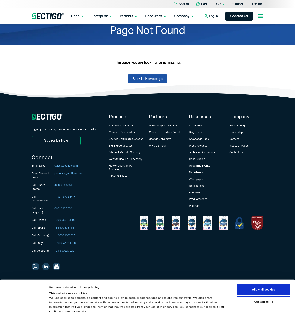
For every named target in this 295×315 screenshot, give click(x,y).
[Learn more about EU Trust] (239, 223)
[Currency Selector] (219, 4)
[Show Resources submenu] (166, 16)
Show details (58, 307)
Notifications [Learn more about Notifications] (196, 186)
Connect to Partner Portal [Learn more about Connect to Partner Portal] (164, 132)
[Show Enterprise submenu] (111, 16)
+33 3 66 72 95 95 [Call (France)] (64, 220)
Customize (263, 283)
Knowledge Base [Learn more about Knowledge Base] (199, 139)
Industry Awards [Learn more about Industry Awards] (239, 146)
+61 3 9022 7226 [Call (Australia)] (64, 251)
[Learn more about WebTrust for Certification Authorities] (160, 223)
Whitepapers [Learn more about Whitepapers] (196, 179)
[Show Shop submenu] (82, 16)
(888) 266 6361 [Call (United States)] (63, 185)
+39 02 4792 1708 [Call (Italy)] (65, 243)
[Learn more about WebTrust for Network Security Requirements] (144, 223)
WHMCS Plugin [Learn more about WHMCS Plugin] (158, 146)
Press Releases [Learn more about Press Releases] (198, 146)
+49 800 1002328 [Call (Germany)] (64, 235)
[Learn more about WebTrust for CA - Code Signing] (223, 223)
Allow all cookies (263, 271)
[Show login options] (221, 16)
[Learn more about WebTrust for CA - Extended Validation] (176, 223)
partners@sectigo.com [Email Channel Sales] (68, 173)
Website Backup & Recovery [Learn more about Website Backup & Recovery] (125, 159)
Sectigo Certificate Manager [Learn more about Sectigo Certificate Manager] (126, 139)
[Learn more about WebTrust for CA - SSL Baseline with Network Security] (207, 223)
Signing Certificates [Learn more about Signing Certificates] (120, 146)
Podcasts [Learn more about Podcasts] (194, 192)
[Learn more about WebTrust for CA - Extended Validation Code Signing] (192, 223)
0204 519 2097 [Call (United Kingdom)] (63, 208)
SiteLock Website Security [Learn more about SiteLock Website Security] (124, 152)
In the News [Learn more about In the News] (196, 125)
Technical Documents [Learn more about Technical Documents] (202, 152)
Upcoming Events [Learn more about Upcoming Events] (199, 166)
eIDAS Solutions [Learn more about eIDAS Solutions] (118, 176)
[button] (201, 4)
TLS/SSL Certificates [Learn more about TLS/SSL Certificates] (121, 125)
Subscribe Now (56, 140)
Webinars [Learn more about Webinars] (194, 206)
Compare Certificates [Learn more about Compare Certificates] (122, 132)
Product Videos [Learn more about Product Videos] (198, 199)
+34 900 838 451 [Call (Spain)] (64, 227)
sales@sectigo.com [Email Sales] (66, 165)
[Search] (181, 4)
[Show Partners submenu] (137, 16)
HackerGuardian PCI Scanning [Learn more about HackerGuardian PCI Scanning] (121, 168)
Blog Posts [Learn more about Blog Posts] (195, 132)
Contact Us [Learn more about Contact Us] (236, 152)
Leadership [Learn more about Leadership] (236, 132)
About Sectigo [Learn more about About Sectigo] (237, 125)
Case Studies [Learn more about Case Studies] (197, 159)
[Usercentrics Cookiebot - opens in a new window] (24, 307)
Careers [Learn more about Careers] (234, 139)
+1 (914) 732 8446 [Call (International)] (65, 196)
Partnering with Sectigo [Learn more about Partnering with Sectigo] (163, 125)
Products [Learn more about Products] (118, 117)
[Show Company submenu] (193, 16)
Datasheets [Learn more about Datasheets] (196, 172)
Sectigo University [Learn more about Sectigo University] (160, 139)
